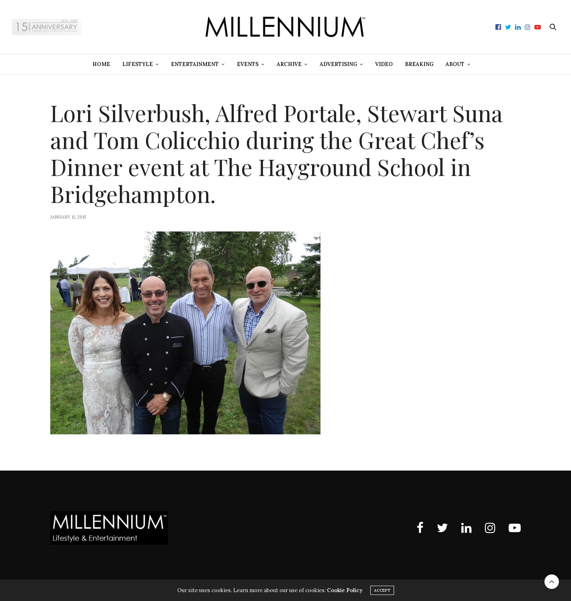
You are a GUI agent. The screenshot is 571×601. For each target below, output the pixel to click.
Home (101, 64)
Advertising (338, 64)
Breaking (419, 64)
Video (384, 64)
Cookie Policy (344, 590)
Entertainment (195, 64)
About (455, 64)
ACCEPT (382, 590)
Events (248, 64)
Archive (289, 64)
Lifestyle (137, 64)
